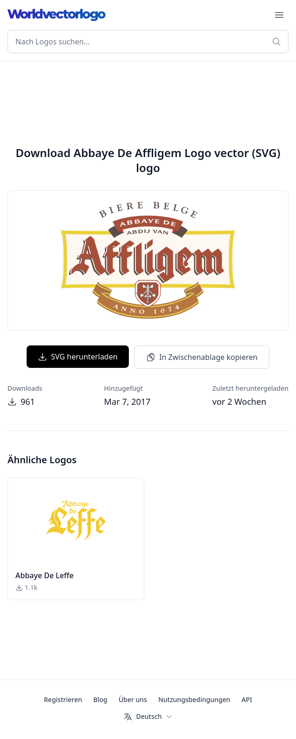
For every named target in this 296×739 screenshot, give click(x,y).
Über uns (133, 699)
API (246, 699)
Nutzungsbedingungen (194, 699)
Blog (100, 699)
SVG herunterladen (78, 357)
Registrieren (63, 699)
